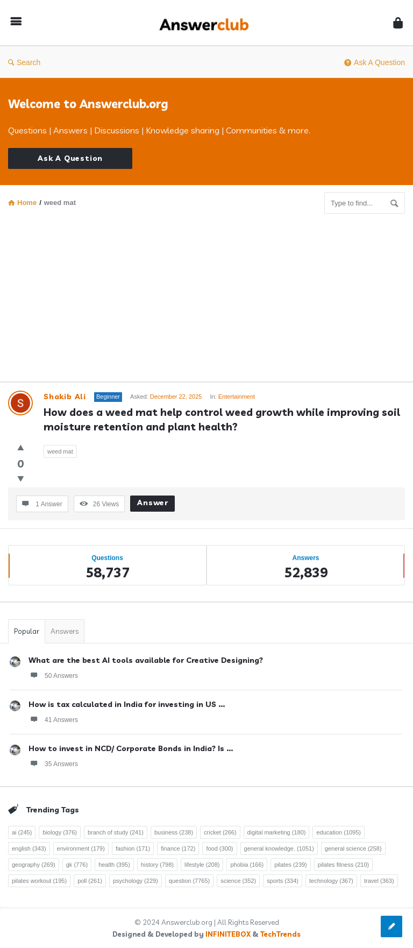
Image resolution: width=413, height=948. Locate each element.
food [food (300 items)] (219, 848)
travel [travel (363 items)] (379, 881)
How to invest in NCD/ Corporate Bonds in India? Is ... (131, 748)
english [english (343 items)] (29, 848)
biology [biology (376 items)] (59, 832)
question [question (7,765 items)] (189, 881)
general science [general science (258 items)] (353, 848)
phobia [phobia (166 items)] (247, 864)
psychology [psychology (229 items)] (135, 881)
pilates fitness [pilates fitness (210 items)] (343, 864)
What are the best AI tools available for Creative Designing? (146, 660)
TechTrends (280, 934)
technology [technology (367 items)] (331, 881)
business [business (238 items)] (173, 832)
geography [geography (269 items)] (33, 864)
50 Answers (53, 675)
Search (24, 62)
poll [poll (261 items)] (89, 881)
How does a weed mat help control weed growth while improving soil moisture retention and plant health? (223, 419)
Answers (65, 631)
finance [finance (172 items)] (178, 848)
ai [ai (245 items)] (22, 832)
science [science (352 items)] (238, 881)
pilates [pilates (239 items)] (290, 864)
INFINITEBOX (228, 934)
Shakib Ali (65, 396)
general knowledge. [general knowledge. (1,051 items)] (279, 848)
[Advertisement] (206, 294)
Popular (26, 631)
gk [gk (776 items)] (77, 864)
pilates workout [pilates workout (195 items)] (39, 881)
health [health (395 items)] (114, 864)
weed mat (60, 451)
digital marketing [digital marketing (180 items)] (276, 832)
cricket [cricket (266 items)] (220, 832)
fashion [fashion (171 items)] (133, 848)
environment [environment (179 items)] (81, 848)
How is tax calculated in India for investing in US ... (127, 704)
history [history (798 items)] (157, 864)
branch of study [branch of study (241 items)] (116, 832)
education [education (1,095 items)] (338, 832)
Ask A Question (374, 62)
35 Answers (53, 763)
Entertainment (236, 396)
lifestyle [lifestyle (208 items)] (201, 864)
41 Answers (53, 719)
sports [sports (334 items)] (282, 881)
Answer (152, 502)
